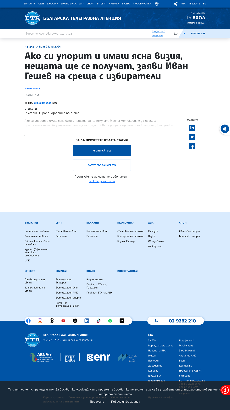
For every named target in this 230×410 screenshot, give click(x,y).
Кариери (153, 370)
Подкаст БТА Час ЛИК (99, 292)
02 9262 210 (182, 321)
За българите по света (35, 289)
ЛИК (81, 3)
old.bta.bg (184, 375)
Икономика (69, 3)
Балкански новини (97, 231)
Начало (29, 46)
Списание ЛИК (187, 355)
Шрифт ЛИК (186, 340)
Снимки (114, 3)
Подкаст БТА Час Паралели (96, 286)
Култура (153, 231)
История (153, 360)
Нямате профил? (196, 22)
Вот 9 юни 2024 (50, 46)
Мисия (152, 355)
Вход (199, 17)
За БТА (152, 340)
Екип (182, 360)
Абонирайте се (102, 150)
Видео (126, 3)
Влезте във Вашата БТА (102, 165)
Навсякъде (198, 33)
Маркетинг (186, 345)
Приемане (97, 401)
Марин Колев (32, 88)
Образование (156, 241)
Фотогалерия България (63, 281)
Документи (155, 365)
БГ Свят (101, 3)
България (30, 3)
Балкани (52, 3)
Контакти (185, 365)
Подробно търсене (158, 33)
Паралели (61, 236)
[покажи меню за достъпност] (225, 390)
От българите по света (35, 281)
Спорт (90, 3)
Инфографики (142, 3)
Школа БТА (154, 375)
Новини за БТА (156, 350)
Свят (41, 3)
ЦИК (27, 260)
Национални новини (37, 231)
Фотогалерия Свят (67, 287)
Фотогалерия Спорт (68, 297)
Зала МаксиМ (187, 350)
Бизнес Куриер (126, 241)
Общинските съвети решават (38, 243)
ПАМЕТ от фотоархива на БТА (67, 304)
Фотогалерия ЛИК (66, 292)
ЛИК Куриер (155, 246)
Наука (151, 236)
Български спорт (189, 236)
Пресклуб (194, 3)
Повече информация (125, 401)
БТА (183, 3)
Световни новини (66, 231)
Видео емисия (94, 279)
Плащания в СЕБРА (190, 370)
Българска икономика (130, 236)
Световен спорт (189, 231)
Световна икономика (130, 231)
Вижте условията (102, 181)
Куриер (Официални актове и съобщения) (36, 252)
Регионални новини (36, 236)
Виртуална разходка (160, 345)
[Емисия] (184, 33)
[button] (157, 4)
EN (204, 3)
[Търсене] (175, 33)
